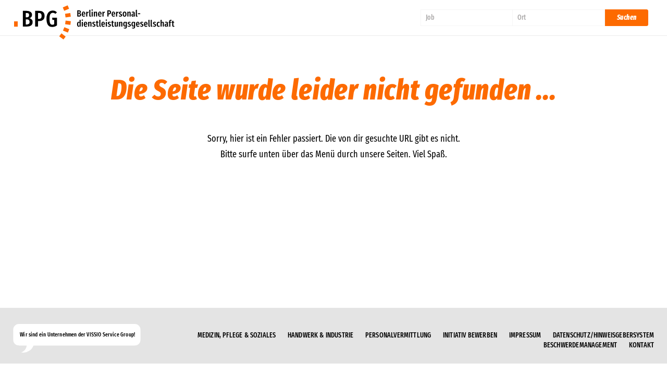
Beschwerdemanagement (580, 345)
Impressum (525, 335)
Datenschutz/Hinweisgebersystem (603, 335)
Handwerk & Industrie (321, 335)
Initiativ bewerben (470, 335)
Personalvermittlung (398, 335)
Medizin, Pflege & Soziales (236, 335)
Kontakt (641, 345)
